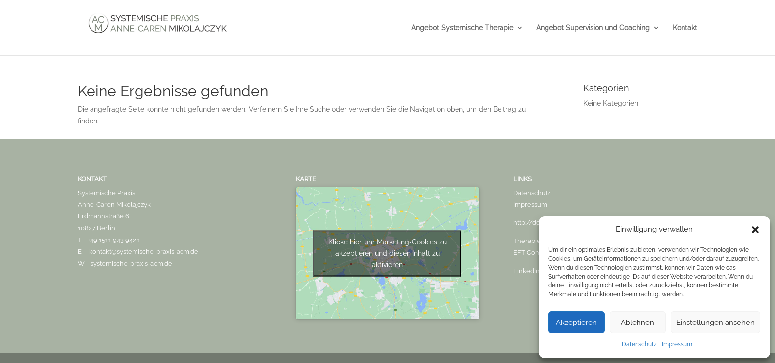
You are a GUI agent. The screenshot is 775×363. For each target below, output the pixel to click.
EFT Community (537, 252)
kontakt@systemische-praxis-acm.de (143, 251)
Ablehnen (637, 322)
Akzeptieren (576, 322)
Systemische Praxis (106, 193)
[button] (755, 230)
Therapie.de (531, 240)
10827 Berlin (96, 228)
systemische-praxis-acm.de (131, 263)
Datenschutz (639, 344)
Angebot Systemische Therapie (462, 28)
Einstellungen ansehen (715, 322)
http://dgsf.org (534, 222)
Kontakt (685, 28)
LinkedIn (526, 271)
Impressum (677, 344)
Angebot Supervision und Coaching (593, 28)
